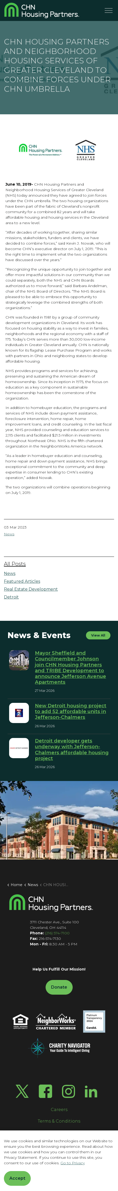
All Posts (15, 564)
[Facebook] (45, 1091)
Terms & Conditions (59, 1121)
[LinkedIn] (91, 1091)
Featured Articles (22, 581)
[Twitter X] (22, 1091)
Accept (17, 1178)
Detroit (11, 597)
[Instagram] (68, 1091)
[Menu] (108, 10)
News (9, 534)
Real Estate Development (31, 589)
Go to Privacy (72, 1163)
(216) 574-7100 (57, 933)
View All (98, 635)
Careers (59, 1109)
